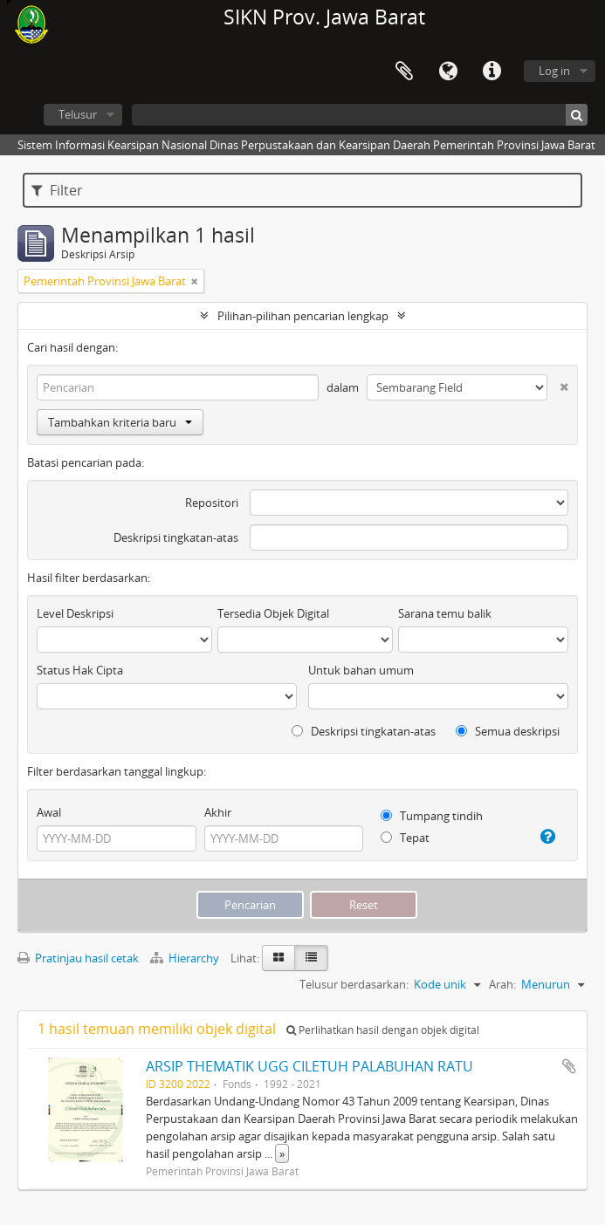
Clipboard (404, 71)
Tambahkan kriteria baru (120, 422)
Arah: (502, 984)
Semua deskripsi (508, 731)
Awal (49, 812)
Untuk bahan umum (361, 670)
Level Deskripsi (75, 613)
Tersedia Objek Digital (273, 613)
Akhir (217, 812)
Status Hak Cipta (80, 670)
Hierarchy (186, 958)
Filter (57, 190)
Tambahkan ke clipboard (569, 1066)
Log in (554, 71)
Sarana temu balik (445, 613)
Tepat (405, 837)
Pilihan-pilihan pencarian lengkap (302, 316)
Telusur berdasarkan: (354, 984)
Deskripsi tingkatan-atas (175, 537)
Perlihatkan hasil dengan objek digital (382, 1030)
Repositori (211, 502)
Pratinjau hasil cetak (78, 958)
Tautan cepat (491, 71)
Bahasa (448, 71)
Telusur (77, 114)
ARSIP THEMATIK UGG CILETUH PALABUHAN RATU (309, 1066)
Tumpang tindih (432, 816)
